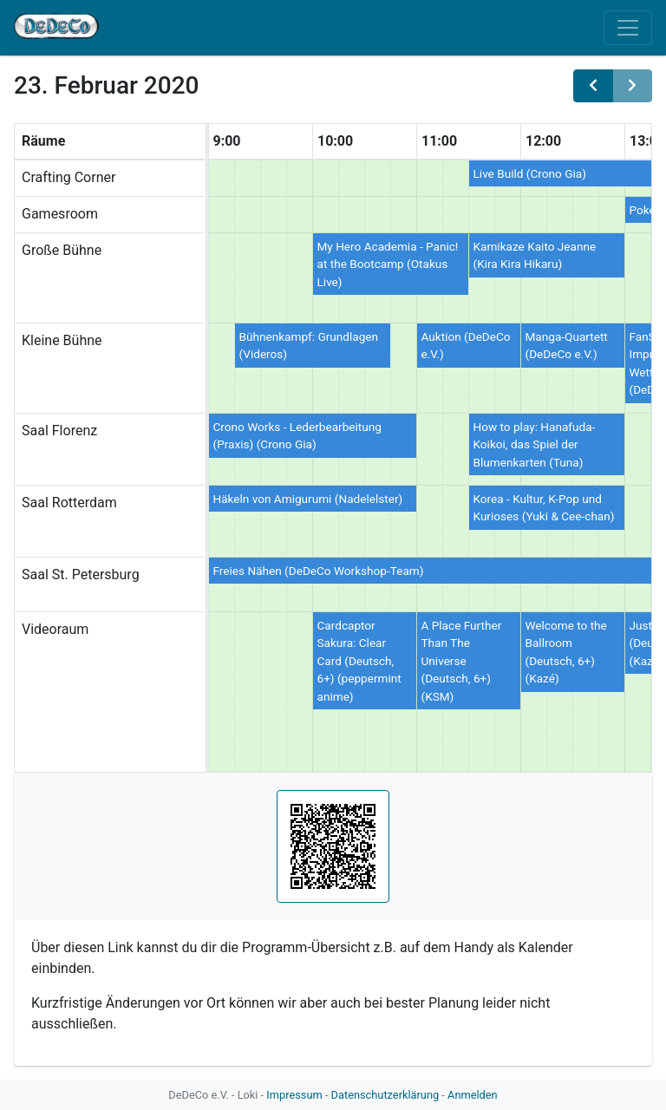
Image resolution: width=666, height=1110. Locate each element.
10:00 (335, 141)
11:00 (439, 141)
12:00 (543, 141)
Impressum (294, 1094)
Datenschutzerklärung (385, 1094)
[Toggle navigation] (628, 27)
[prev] (593, 85)
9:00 (227, 141)
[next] (632, 85)
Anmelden (472, 1094)
